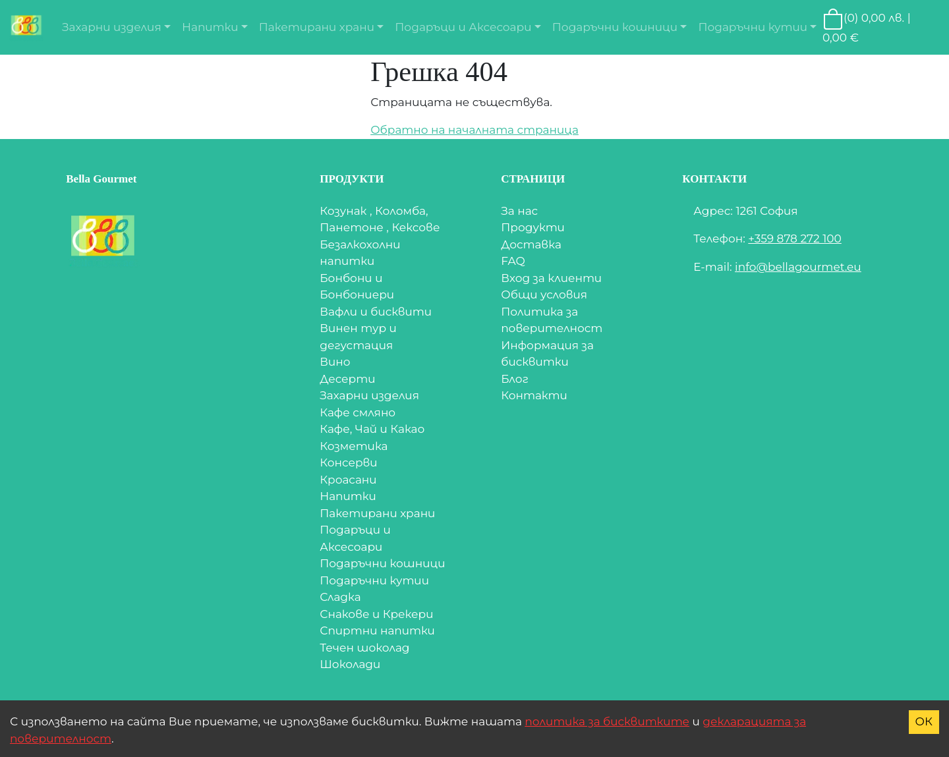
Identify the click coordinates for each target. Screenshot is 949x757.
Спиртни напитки (377, 630)
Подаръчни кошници (382, 563)
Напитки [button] (210, 27)
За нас (519, 210)
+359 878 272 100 (795, 238)
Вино (335, 361)
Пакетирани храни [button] (316, 27)
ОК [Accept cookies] (924, 721)
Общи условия (544, 294)
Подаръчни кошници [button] (614, 27)
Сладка (340, 596)
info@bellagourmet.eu (798, 266)
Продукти (533, 227)
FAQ (513, 260)
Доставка (531, 244)
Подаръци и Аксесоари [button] (463, 27)
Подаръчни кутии (374, 580)
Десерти (347, 378)
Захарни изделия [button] (111, 27)
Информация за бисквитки (547, 354)
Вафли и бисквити (376, 311)
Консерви (348, 462)
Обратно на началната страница (474, 129)
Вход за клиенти (551, 278)
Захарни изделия (369, 395)
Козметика (354, 446)
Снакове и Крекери (376, 614)
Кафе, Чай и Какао (372, 428)
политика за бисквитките (607, 721)
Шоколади (350, 664)
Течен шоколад (364, 647)
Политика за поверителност (551, 320)
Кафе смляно (357, 412)
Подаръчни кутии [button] (752, 27)
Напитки (348, 496)
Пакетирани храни (377, 513)
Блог (515, 378)
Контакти (534, 395)
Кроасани (348, 479)
